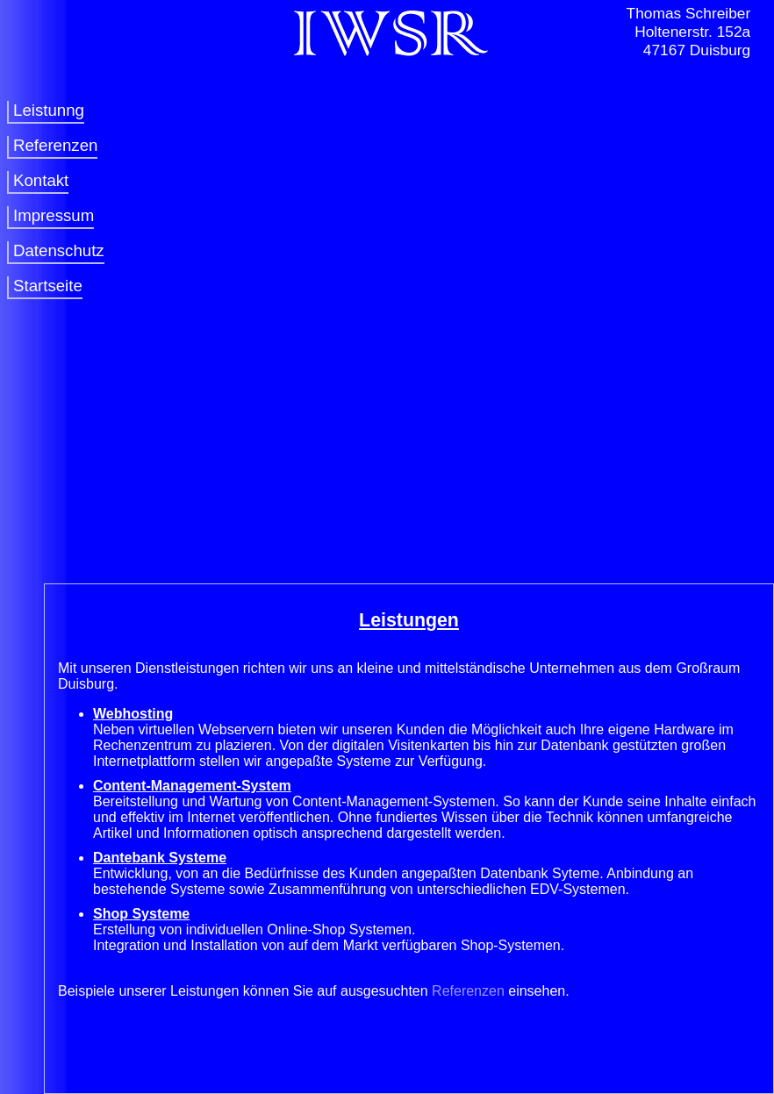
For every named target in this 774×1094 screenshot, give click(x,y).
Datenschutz (58, 250)
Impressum (53, 215)
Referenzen (55, 145)
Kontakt (40, 180)
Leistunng (48, 110)
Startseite (47, 285)
